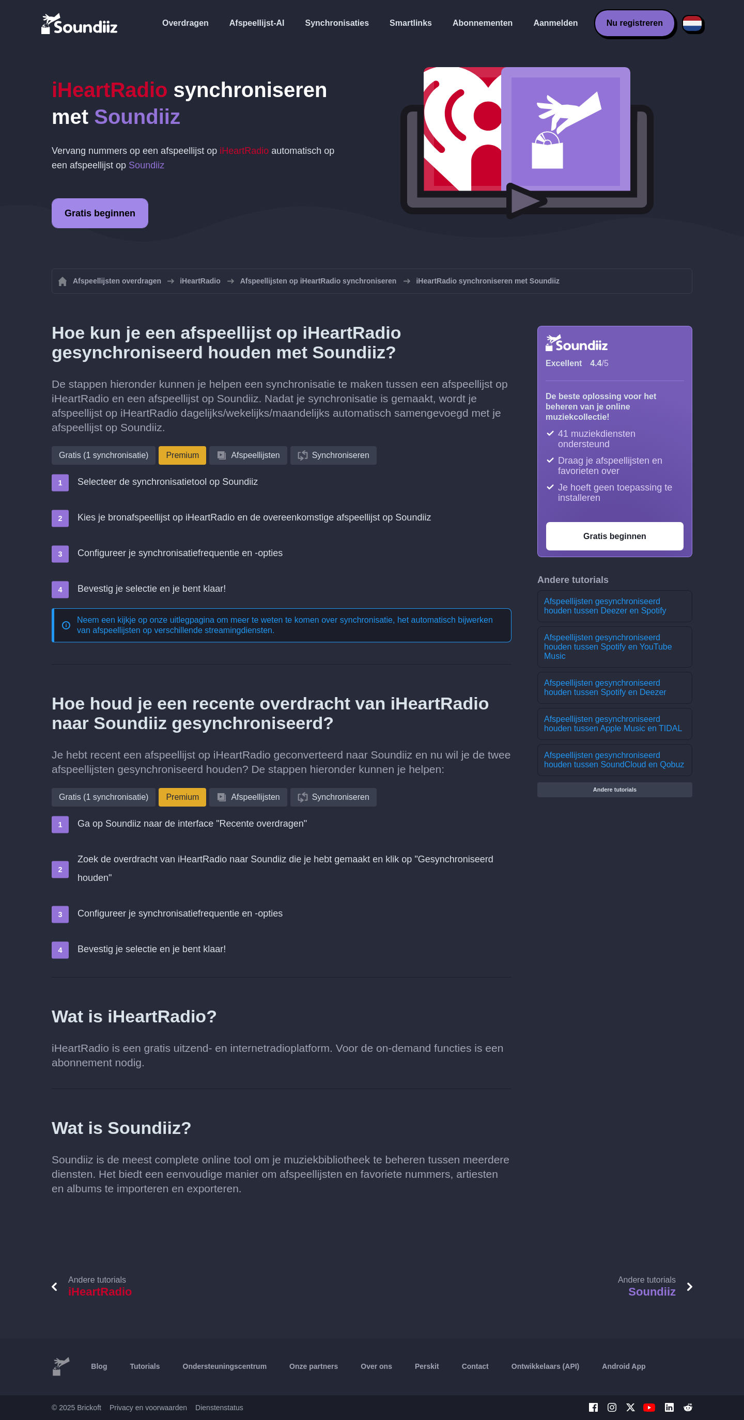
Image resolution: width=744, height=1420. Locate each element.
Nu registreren (635, 23)
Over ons (376, 1366)
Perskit (427, 1366)
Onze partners (313, 1366)
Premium (182, 455)
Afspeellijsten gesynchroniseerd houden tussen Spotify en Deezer (605, 688)
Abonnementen (483, 23)
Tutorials (145, 1366)
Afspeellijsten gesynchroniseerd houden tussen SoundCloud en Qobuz (614, 760)
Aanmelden (555, 23)
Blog (99, 1366)
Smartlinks (411, 23)
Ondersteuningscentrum (225, 1366)
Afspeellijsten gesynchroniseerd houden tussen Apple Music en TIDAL (613, 724)
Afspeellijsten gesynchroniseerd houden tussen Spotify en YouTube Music (608, 646)
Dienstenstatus (219, 1407)
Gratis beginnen (100, 213)
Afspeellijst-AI (257, 23)
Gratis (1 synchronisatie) (103, 455)
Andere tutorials (615, 789)
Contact (475, 1366)
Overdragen (185, 23)
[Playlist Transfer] (80, 23)
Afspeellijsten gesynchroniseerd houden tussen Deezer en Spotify (605, 606)
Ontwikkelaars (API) (546, 1366)
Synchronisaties (337, 23)
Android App (623, 1366)
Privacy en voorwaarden (148, 1407)
